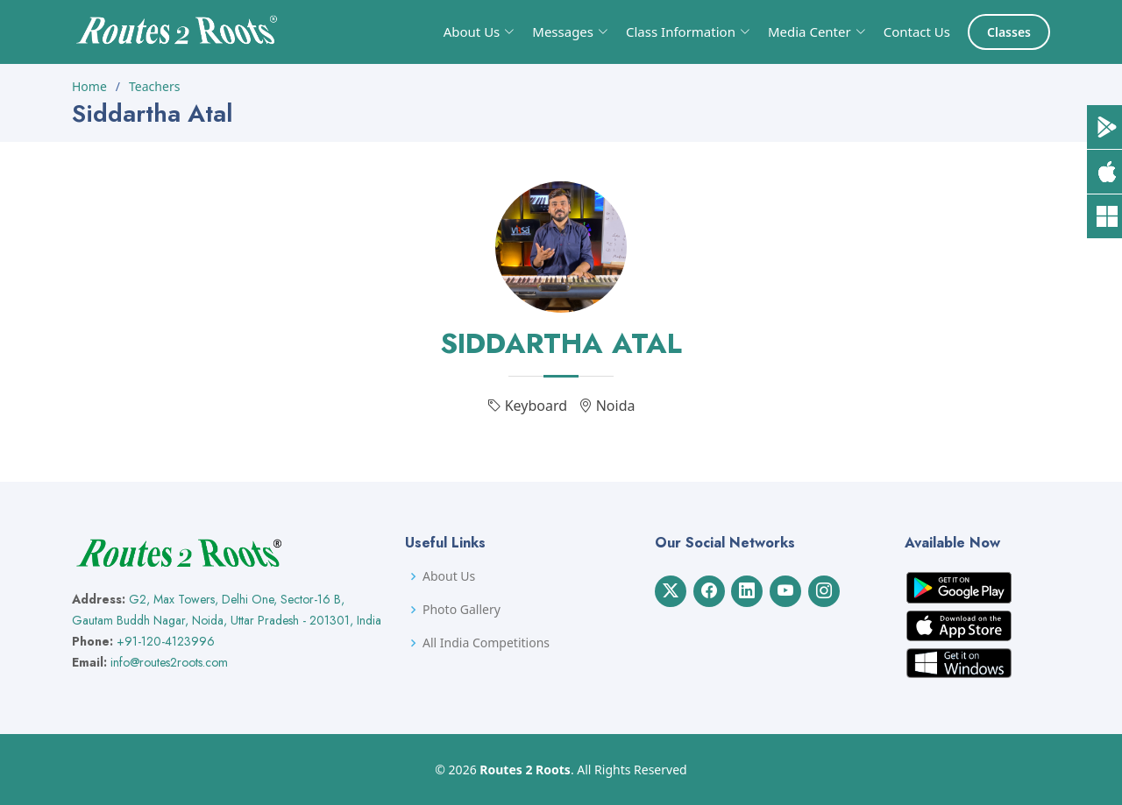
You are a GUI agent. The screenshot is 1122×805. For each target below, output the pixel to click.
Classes (1009, 32)
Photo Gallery (462, 610)
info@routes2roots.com (169, 662)
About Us (449, 576)
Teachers (154, 86)
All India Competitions (486, 643)
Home (89, 86)
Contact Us (917, 31)
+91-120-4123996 (166, 641)
